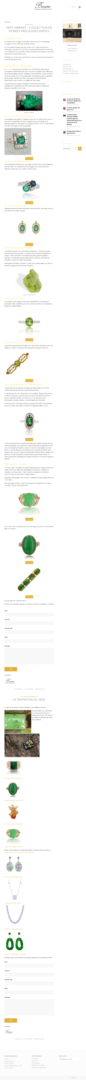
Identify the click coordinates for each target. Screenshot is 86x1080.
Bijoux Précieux (72, 45)
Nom (6, 610)
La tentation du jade (29, 699)
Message (7, 646)
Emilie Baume (41, 689)
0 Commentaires (28, 689)
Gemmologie (29, 24)
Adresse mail (8, 628)
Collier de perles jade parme (13, 929)
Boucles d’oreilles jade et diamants (15, 954)
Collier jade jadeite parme (12, 903)
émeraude (9, 69)
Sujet (6, 637)
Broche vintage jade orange (13, 824)
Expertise (66, 66)
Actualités (25, 696)
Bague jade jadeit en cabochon (14, 800)
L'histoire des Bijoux (69, 71)
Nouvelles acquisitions (70, 73)
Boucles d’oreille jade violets (13, 877)
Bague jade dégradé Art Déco (13, 847)
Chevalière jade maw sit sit (13, 778)
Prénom (7, 619)
